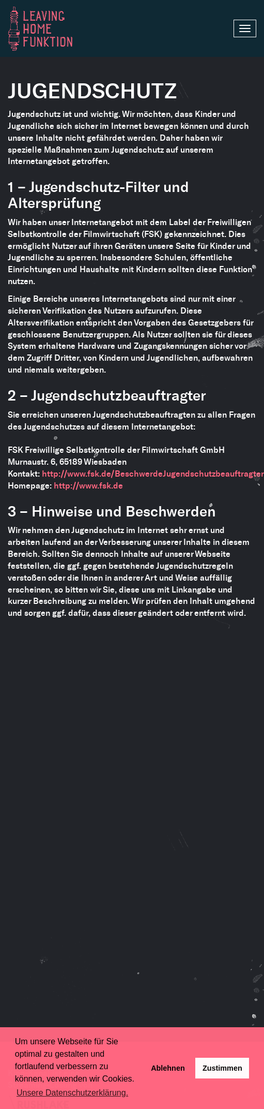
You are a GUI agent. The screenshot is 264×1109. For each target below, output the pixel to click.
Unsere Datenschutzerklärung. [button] (72, 1092)
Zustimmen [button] (222, 1068)
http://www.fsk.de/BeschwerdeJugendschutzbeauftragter (153, 474)
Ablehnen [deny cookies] (168, 1068)
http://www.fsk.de (88, 486)
